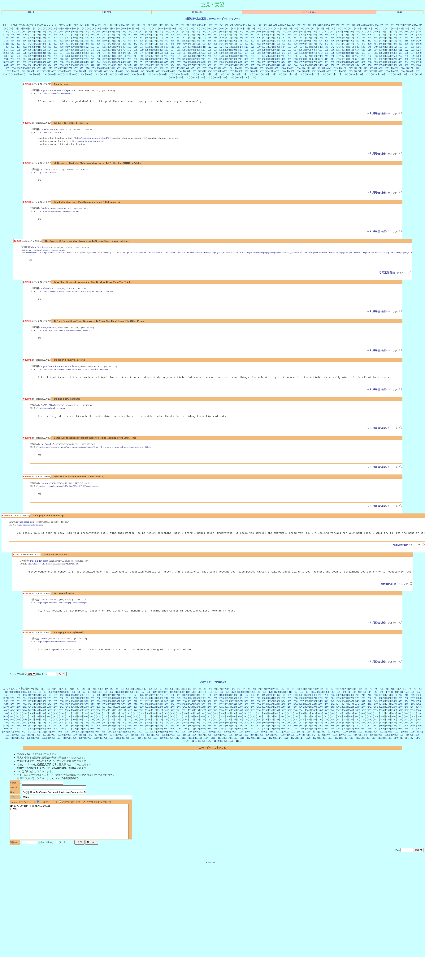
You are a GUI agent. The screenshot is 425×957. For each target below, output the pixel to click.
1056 (223, 71)
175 (166, 31)
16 (133, 25)
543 (339, 46)
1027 (8, 71)
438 (111, 43)
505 (105, 46)
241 (154, 34)
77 (11, 28)
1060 (253, 71)
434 (86, 43)
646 (135, 52)
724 (197, 55)
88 (64, 28)
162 (86, 31)
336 (320, 37)
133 (326, 28)
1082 (416, 71)
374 (135, 40)
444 (148, 43)
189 (252, 31)
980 (100, 68)
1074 (357, 71)
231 (92, 34)
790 (185, 59)
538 (308, 46)
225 (55, 34)
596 (246, 49)
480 (369, 43)
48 (289, 25)
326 (259, 37)
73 (411, 25)
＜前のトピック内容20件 (212, 690)
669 (277, 52)
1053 (201, 71)
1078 (387, 71)
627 (18, 52)
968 (26, 68)
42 (260, 25)
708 (99, 55)
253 (228, 34)
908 (74, 65)
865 (228, 62)
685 (376, 52)
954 (357, 65)
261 (277, 34)
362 (61, 40)
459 (240, 43)
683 (363, 52)
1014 (327, 68)
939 (265, 65)
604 (296, 49)
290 (37, 37)
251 (216, 34)
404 (320, 40)
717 (154, 55)
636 (74, 52)
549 (376, 46)
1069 (320, 71)
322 (234, 37)
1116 (249, 74)
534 (283, 46)
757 (400, 55)
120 (246, 28)
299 (92, 37)
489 (6, 46)
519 (191, 46)
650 (160, 52)
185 (228, 31)
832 (25, 62)
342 (357, 37)
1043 (127, 71)
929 (203, 65)
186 (234, 31)
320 (222, 37)
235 (117, 34)
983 (118, 68)
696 (25, 55)
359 (43, 40)
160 (74, 31)
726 (209, 55)
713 (129, 55)
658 (209, 52)
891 (388, 62)
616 (369, 49)
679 (339, 52)
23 (167, 25)
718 (160, 55)
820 (369, 59)
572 (99, 49)
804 (271, 59)
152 (25, 31)
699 (43, 55)
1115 (242, 74)
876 (295, 62)
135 (338, 28)
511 (142, 46)
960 (394, 65)
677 (326, 52)
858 (185, 62)
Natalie (44, 170)
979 (94, 68)
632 (49, 52)
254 (234, 34)
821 (376, 59)
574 (111, 49)
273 (351, 34)
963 (412, 65)
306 (135, 37)
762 (12, 59)
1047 (156, 71)
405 (326, 40)
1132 (366, 74)
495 (43, 46)
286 (12, 37)
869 (252, 62)
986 (137, 68)
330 (283, 37)
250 (209, 34)
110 (185, 28)
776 (99, 59)
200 (320, 31)
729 (228, 55)
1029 (23, 71)
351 (412, 37)
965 (7, 68)
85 (50, 28)
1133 (374, 74)
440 (123, 43)
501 (80, 46)
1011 (305, 68)
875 (289, 62)
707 (92, 55)
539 (314, 46)
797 (228, 59)
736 (271, 55)
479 (363, 43)
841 (80, 62)
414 (382, 40)
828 (419, 59)
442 (135, 43)
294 (61, 37)
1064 (283, 71)
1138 (410, 74)
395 (265, 40)
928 (197, 65)
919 (142, 65)
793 (203, 59)
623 (412, 49)
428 (49, 43)
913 (104, 65)
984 (124, 68)
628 (25, 52)
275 (363, 34)
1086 (29, 74)
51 (304, 25)
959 (388, 65)
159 (68, 31)
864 (222, 62)
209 (376, 31)
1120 (278, 74)
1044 (134, 71)
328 (271, 37)
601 (277, 49)
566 (61, 49)
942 (283, 65)
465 (277, 43)
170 (135, 31)
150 (12, 31)
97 (108, 28)
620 (394, 49)
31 (206, 25)
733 (252, 55)
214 (406, 31)
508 (123, 46)
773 (80, 59)
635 (68, 52)
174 (160, 31)
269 (326, 34)
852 (148, 62)
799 (240, 59)
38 (240, 25)
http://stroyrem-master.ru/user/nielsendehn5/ (57, 649)
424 (25, 43)
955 (363, 65)
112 (197, 28)
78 (16, 28)
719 (166, 55)
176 (172, 31)
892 (394, 62)
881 (326, 62)
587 (191, 49)
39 (245, 25)
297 (80, 37)
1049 (171, 71)
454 (209, 43)
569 (80, 49)
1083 (6, 74)
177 (179, 31)
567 (68, 49)
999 (217, 68)
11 (108, 25)
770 (61, 59)
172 (148, 31)
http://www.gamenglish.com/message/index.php (58, 212)
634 (61, 52)
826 (406, 59)
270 (333, 34)
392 (246, 40)
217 (6, 34)
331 (289, 37)
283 (413, 34)
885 (351, 62)
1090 (58, 74)
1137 (403, 74)
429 (55, 43)
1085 (21, 74)
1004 (253, 68)
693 (6, 55)
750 (357, 55)
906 (61, 65)
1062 (268, 71)
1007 (275, 68)
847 (117, 62)
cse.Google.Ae (48, 448)
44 (269, 25)
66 (377, 25)
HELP (31, 12)
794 (209, 59)
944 (295, 65)
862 (209, 62)
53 (313, 25)
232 (98, 34)
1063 (275, 71)
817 (351, 59)
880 (320, 62)
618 (382, 49)
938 (259, 65)
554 (406, 46)
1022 (387, 68)
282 (406, 34)
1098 (118, 74)
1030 (30, 71)
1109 (199, 74)
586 (185, 49)
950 (333, 65)
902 (37, 65)
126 (283, 28)
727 (215, 55)
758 (406, 55)
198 (308, 31)
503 (92, 46)
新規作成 (106, 12)
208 (369, 31)
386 (209, 40)
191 (265, 31)
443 (142, 43)
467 (289, 43)
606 (308, 49)
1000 (223, 68)
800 (246, 59)
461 (252, 43)
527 (240, 46)
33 (216, 25)
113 (203, 28)
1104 (162, 74)
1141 (179, 77)
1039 (97, 71)
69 (392, 25)
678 (333, 52)
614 (357, 49)
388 (222, 40)
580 (148, 49)
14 (123, 25)
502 (86, 46)
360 (49, 40)
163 (92, 31)
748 (345, 55)
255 (240, 34)
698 (37, 55)
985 (131, 68)
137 (351, 28)
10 (103, 25)
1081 (409, 71)
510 (135, 46)
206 (357, 31)
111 (191, 28)
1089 (51, 74)
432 (74, 43)
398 (283, 40)
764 (25, 59)
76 (6, 28)
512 (148, 46)
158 (61, 31)
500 (74, 46)
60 (348, 25)
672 (295, 52)
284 (419, 34)
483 (388, 43)
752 (369, 55)
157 (55, 31)
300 (99, 37)
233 (105, 34)
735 (265, 55)
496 (49, 46)
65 (372, 25)
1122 (293, 74)
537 (302, 46)
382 (185, 40)
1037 (82, 71)
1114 (235, 74)
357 (31, 40)
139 (363, 28)
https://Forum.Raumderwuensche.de (59, 369)
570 (86, 49)
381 (179, 40)
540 (320, 46)
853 (154, 62)
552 (394, 46)
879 (314, 62)
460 (246, 43)
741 (302, 55)
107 (167, 28)
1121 (286, 74)
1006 (268, 68)
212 (394, 31)
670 (283, 52)
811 (314, 59)
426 (37, 43)
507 (117, 46)
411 (363, 40)
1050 (179, 71)
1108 (191, 74)
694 (12, 55)
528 (246, 46)
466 (283, 43)
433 (80, 43)
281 (400, 34)
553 (400, 46)
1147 (223, 77)
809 (302, 59)
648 (148, 52)
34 (221, 25)
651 (166, 52)
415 (388, 40)
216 (419, 31)
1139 (418, 74)
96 (103, 28)
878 (308, 62)
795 (216, 59)
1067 (305, 71)
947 (314, 65)
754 (382, 55)
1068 (312, 71)
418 (406, 40)
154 (37, 31)
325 (252, 37)
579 (142, 49)
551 (388, 46)
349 (400, 37)
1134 (381, 74)
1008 (283, 68)
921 (154, 65)
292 (49, 37)
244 (172, 34)
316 (197, 37)
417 (400, 40)
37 (235, 25)
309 (154, 37)
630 (37, 52)
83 (40, 28)
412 (369, 40)
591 (216, 49)
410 (357, 40)
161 (80, 31)
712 (123, 55)
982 (112, 68)
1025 (409, 68)
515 (166, 46)
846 (111, 62)
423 (18, 43)
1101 (140, 74)
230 (86, 34)
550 (382, 46)
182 (209, 31)
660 (222, 52)
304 (123, 37)
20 (152, 25)
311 (166, 37)
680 (345, 52)
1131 (359, 74)
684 (369, 52)
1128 (337, 74)
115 (216, 28)
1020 (372, 68)
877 (302, 62)
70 (397, 25)
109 (179, 28)
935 (240, 65)
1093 (81, 74)
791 (191, 59)
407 (339, 40)
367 (92, 40)
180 (197, 31)
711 (117, 55)
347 (388, 37)
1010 (298, 68)
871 (265, 62)
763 (18, 59)
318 (209, 37)
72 (406, 25)
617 (376, 49)
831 (18, 62)
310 (160, 37)
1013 (320, 68)
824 (394, 59)
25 (177, 25)
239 (142, 34)
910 (86, 65)
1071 (335, 71)
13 (118, 25)
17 (138, 25)
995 (192, 68)
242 (160, 34)
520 (197, 46)
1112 (220, 74)
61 (353, 25)
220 (25, 34)
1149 (238, 77)
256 (246, 34)
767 (43, 59)
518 (185, 46)
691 (413, 52)
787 (166, 59)
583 (166, 49)
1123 (300, 74)
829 (6, 62)
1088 (43, 74)
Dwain (44, 606)
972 (51, 68)
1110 (206, 74)
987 (143, 68)
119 (240, 28)
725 (203, 55)
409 (351, 40)
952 (345, 65)
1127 (330, 74)
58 (338, 25)
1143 (194, 77)
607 (314, 49)
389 (228, 40)
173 (154, 31)
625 (6, 52)
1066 (298, 71)
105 (155, 28)
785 (154, 59)
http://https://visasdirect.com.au (51, 412)
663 (240, 52)
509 (129, 46)
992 (174, 68)
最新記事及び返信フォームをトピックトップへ (212, 18)
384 (197, 40)
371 (117, 40)
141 (375, 28)
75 (421, 25)
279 (388, 34)
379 (166, 40)
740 (295, 55)
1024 (402, 68)
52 (309, 25)
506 (111, 46)
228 (74, 34)
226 (61, 34)
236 (123, 34)
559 (18, 49)
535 (289, 46)
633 (55, 52)
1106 (177, 74)
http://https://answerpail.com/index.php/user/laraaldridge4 (62, 609)
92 (84, 28)
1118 (264, 74)
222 (37, 34)
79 (20, 28)
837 (55, 62)
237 (129, 34)
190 (259, 31)
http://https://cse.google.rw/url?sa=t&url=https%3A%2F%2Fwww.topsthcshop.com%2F (75, 293)
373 (129, 40)
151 (18, 31)
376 (148, 40)
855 (166, 62)
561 (31, 49)
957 (376, 65)
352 (419, 37)
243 (166, 34)
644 (123, 52)
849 (129, 62)
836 (49, 62)
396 (271, 40)
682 (357, 52)
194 (283, 31)
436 (98, 43)
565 (55, 49)
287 (18, 37)
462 (259, 43)
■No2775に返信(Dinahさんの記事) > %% (76, 833)
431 (68, 43)
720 (172, 55)
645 (129, 52)
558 (12, 49)
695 (18, 55)
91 (79, 28)
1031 (38, 71)
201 (326, 31)
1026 (416, 68)
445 (154, 43)
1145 (208, 77)
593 (228, 49)
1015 (335, 68)
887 (363, 62)
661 (228, 52)
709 (105, 55)
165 (105, 31)
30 (201, 25)
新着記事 (197, 12)
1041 (112, 71)
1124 (308, 74)
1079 (394, 71)
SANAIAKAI (48, 409)
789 (179, 59)
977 (81, 68)
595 (240, 49)
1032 (45, 71)
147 (412, 28)
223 (43, 34)
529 (252, 46)
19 (147, 25)
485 (400, 43)
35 (226, 25)
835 (43, 62)
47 (284, 25)
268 (320, 34)
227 (68, 34)
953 (351, 65)
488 (419, 43)
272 (345, 34)
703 (68, 55)
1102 (147, 74)
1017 (350, 68)
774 (86, 59)
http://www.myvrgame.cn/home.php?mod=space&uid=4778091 (65, 333)
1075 (364, 71)
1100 (133, 74)
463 (265, 43)
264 (295, 34)
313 (178, 37)
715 (142, 55)
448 (172, 43)
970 (38, 68)
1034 (60, 71)
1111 (213, 74)
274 (357, 34)
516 (172, 46)
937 (252, 65)
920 (148, 65)
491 (18, 46)
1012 (312, 68)
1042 (119, 71)
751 (363, 55)
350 (406, 37)
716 (148, 55)
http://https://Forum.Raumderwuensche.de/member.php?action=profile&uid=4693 (73, 372)
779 (117, 59)
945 (302, 65)
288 (25, 37)
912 (98, 65)
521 (203, 46)
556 (419, 46)
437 (105, 43)
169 (129, 31)
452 (197, 43)
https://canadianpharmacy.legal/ (88, 141)
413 (376, 40)
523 (215, 46)
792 (197, 59)
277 (376, 34)
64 (367, 25)
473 (326, 43)
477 (351, 43)
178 (185, 31)
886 (357, 62)
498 (61, 46)
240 (148, 34)
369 (105, 40)
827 (412, 59)
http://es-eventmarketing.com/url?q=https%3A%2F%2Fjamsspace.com (68, 491)
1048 (164, 71)
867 (240, 62)
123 (264, 28)
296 (74, 37)
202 (333, 31)
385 (203, 40)
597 (252, 49)
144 (394, 28)
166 (111, 31)
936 (246, 65)
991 (168, 68)
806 (283, 59)
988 (149, 68)
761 (6, 59)
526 (234, 46)
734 (259, 55)
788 (172, 59)
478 (357, 43)
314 (185, 37)
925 (178, 65)
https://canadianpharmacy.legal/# (92, 138)
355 (18, 40)
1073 (350, 71)
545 (351, 46)
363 (68, 40)
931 (215, 65)
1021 (379, 68)
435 (92, 43)
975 (69, 68)
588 (197, 49)
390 (234, 40)
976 (75, 68)
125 (277, 28)
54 (318, 25)
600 (271, 49)
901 (31, 65)
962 (406, 65)
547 (363, 46)
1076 (372, 71)
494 (37, 46)
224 (49, 34)
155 (43, 31)
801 (252, 59)
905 (55, 65)
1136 (396, 74)
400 (296, 40)
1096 (103, 74)
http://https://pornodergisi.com (30, 530)
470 (308, 43)
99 (118, 28)
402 (308, 40)
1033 (52, 71)
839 (68, 62)
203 (339, 31)
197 (302, 31)
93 (89, 28)
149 (6, 31)
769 (55, 59)
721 (178, 55)
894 (406, 62)
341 (351, 37)
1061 (260, 71)
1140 (172, 77)
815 (339, 59)
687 (388, 52)
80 (25, 28)
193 (277, 31)
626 (12, 52)
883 (339, 62)
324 (246, 37)
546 (357, 46)
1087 (36, 74)
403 (314, 40)
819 (363, 59)
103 (142, 28)
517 (178, 46)
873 (277, 62)
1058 (238, 71)
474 (333, 43)
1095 (96, 74)
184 (222, 31)
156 (49, 31)
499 (68, 46)
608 (320, 49)
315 (191, 37)
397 (277, 40)
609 (326, 49)
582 (160, 49)
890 (382, 62)
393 (252, 40)
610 (333, 49)
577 (129, 49)
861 (203, 62)
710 (111, 55)
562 (37, 49)
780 (123, 59)
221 (31, 34)
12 (113, 25)
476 (345, 43)
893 (400, 62)
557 (6, 49)
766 (37, 59)
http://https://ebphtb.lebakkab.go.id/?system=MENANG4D (53, 570)
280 (394, 34)
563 (43, 49)
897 (6, 65)
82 (35, 28)
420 (419, 40)
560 (25, 49)
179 (191, 31)
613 (351, 49)
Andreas (45, 290)
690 (406, 52)
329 (277, 37)
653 (178, 52)
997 (204, 68)
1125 (315, 74)
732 (246, 55)
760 (419, 55)
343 (363, 37)
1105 (169, 74)
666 (259, 52)
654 (185, 52)
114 (209, 28)
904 (49, 65)
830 (12, 62)
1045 (142, 71)
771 (68, 59)
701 (55, 55)
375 (142, 40)
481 (376, 43)
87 (59, 28)
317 (203, 37)
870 (259, 62)
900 (25, 65)
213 (400, 31)
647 (142, 52)
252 (222, 34)
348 (394, 37)
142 (381, 28)
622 (406, 49)
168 (123, 31)
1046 (149, 71)
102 (136, 28)
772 (74, 59)
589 (203, 49)
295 (68, 37)
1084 (14, 74)
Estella (44, 209)
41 (255, 25)
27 (186, 25)
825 (400, 59)
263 (289, 34)
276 (369, 34)
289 (31, 37)
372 (123, 40)
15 (128, 25)
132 (320, 28)
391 (240, 40)
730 (234, 55)
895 (413, 62)
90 (74, 28)
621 (400, 49)
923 (166, 65)
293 (55, 37)
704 (74, 55)
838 (61, 62)
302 (111, 37)
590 (209, 49)
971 (44, 68)
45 (274, 25)
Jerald (44, 646)
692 (419, 52)
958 (382, 65)
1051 (186, 71)
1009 (290, 68)
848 (123, 62)
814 (333, 59)
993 (180, 68)
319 (215, 37)
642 (111, 52)
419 (412, 40)
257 (252, 34)
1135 (388, 74)
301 (105, 37)
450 (185, 43)
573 (105, 49)
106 (161, 28)
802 (259, 59)
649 (154, 52)
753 (376, 55)
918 (135, 65)
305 (129, 37)
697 (31, 55)
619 (388, 49)
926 (185, 65)
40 (250, 25)
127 (289, 28)
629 (31, 52)
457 (228, 43)
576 (123, 49)
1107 (184, 74)
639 (92, 52)
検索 (399, 12)
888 (369, 62)
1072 (342, 71)
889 (376, 62)
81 (30, 28)
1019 (364, 68)
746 (333, 55)
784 (148, 59)
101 (130, 28)
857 (178, 62)
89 (69, 28)
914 (111, 65)
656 (197, 52)
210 (382, 31)
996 (198, 68)
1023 (394, 68)
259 (265, 34)
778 (111, 59)
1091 (66, 74)
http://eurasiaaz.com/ (47, 173)
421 (6, 43)
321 (228, 37)
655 (191, 52)
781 (129, 59)
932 (222, 65)
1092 (73, 74)
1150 (245, 77)
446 (160, 43)
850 (135, 62)
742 (308, 55)
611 (339, 49)
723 (191, 55)
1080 (402, 71)
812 (320, 59)
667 (265, 52)
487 (413, 43)
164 (99, 31)
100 (124, 28)
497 (55, 46)
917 (129, 65)
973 (57, 68)
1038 (90, 71)
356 (25, 40)
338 (333, 37)
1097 (110, 74)
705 (80, 55)
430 (61, 43)
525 (228, 46)
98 (113, 28)
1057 (231, 71)
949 (326, 65)
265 (302, 34)
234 (111, 34)
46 (279, 25)
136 (344, 28)
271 (339, 34)
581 (154, 49)
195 (289, 31)
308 (148, 37)
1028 (15, 71)
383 (191, 40)
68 (387, 25)
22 (162, 25)
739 (289, 55)
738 (283, 55)
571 (92, 49)
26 (182, 25)
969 (32, 68)
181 (203, 31)
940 (271, 65)
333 (302, 37)
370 (111, 40)
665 (252, 52)
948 (320, 65)
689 (400, 52)
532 (271, 46)
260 (271, 34)
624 (419, 49)
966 (13, 68)
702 (61, 55)
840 (74, 62)
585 (179, 49)
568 (74, 49)
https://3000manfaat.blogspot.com (58, 90)
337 (326, 37)
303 (117, 37)
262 (283, 34)
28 (191, 25)
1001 (231, 68)
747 (339, 55)
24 (172, 25)
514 (160, 46)
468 (295, 43)
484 (394, 43)
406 (333, 40)
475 (339, 43)
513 (154, 46)
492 (25, 46)
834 (37, 62)
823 (388, 59)
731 (240, 55)
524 (222, 46)
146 (406, 28)
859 (191, 62)
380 (172, 40)
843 (92, 62)
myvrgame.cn (47, 330)
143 (387, 28)
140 (369, 28)
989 (155, 68)
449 (178, 43)
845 (105, 62)
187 (240, 31)
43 (265, 25)
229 (80, 34)
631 (43, 52)
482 (382, 43)
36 (230, 25)
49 (294, 25)
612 (345, 49)
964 (419, 65)
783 (142, 59)
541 (326, 46)
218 (12, 34)
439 (117, 43)
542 (333, 46)
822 (382, 59)
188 (246, 31)
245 (178, 34)
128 (295, 28)
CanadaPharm (48, 129)
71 (401, 25)
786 (160, 59)
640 (98, 52)
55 (323, 25)
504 (99, 46)
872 (271, 62)
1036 (75, 71)
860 (197, 62)
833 (31, 62)
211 (388, 31)
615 (363, 49)
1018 (357, 68)
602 (283, 49)
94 (94, 28)
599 (265, 49)
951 (339, 65)
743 (314, 55)
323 (240, 37)
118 (234, 28)
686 (382, 52)
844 (98, 62)
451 (191, 43)
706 (86, 55)
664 (246, 52)
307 (142, 37)
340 (345, 37)
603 (289, 49)
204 (345, 31)
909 (80, 65)
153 (31, 31)
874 (283, 62)
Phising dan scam (39, 567)
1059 (246, 71)
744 (320, 55)
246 (185, 34)
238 (135, 34)
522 (209, 46)
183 (216, 31)
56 (328, 25)
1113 (228, 74)
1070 (327, 71)
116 (222, 28)
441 (129, 43)
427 (43, 43)
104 (148, 28)
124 (270, 28)
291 (43, 37)
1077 (379, 71)
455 (216, 43)
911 (92, 65)
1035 (67, 71)
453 (203, 43)
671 (289, 52)
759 (412, 55)
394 (259, 40)
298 (86, 37)
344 (369, 37)
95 (99, 28)
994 (186, 68)
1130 (352, 74)
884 (345, 62)
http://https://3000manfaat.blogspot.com (55, 93)
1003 (246, 68)
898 (12, 65)
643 (117, 52)
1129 (344, 74)
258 (259, 34)
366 (86, 40)
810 (308, 59)
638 (86, 52)
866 (234, 62)
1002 (238, 68)
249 (203, 34)
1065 (290, 71)
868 (246, 62)
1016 (342, 68)
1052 (194, 71)
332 (295, 37)
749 (351, 55)
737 (277, 55)
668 (271, 52)
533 (277, 46)
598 (259, 49)
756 (394, 55)
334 (308, 37)
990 (161, 68)
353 (6, 40)
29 (196, 25)
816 (345, 59)
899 (18, 65)
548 (369, 46)
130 (308, 28)
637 (80, 52)
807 (289, 59)
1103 (155, 74)
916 (123, 65)
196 (296, 31)
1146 (216, 77)
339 (339, 37)
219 (18, 34)
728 (222, 55)
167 (117, 31)
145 (400, 28)
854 (160, 62)
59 (343, 25)
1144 (201, 77)
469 (302, 43)
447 (166, 43)
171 (142, 31)
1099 (125, 74)
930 (209, 65)
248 (197, 34)
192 (271, 31)
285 (6, 37)
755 (388, 55)
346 (382, 37)
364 (74, 40)
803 (265, 59)
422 (12, 43)
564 (49, 49)
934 (234, 65)
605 (302, 49)
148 (418, 28)
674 (308, 52)
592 (222, 49)
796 (222, 59)
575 (117, 49)
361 (55, 40)
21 (157, 25)
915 (117, 65)
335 (314, 37)
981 (106, 68)
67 (382, 25)
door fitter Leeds (39, 248)
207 (363, 31)
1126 (322, 74)
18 (142, 25)
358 (37, 40)
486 (406, 43)
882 (333, 62)
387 (216, 40)
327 (265, 37)
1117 (257, 74)
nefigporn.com (27, 527)
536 (295, 46)
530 (259, 46)
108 (173, 28)
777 (105, 59)
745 (326, 55)
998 (211, 68)
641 (105, 52)
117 (228, 28)
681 (351, 52)
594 (234, 49)
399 (289, 40)
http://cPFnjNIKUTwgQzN (49, 133)
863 (216, 62)
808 (296, 59)
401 (302, 40)
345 (376, 37)
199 (314, 31)
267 (314, 34)
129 (301, 28)
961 (400, 65)
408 (345, 40)
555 (412, 46)
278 (382, 34)
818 (357, 59)
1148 (230, 77)
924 (172, 65)
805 (277, 59)
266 (308, 34)
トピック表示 (309, 12)
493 (31, 46)
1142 (186, 77)
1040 (104, 71)
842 (86, 62)
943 (289, 65)
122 (258, 28)
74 (416, 25)
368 (99, 40)
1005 (260, 68)
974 (63, 68)
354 (12, 40)
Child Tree (211, 877)
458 (234, 43)
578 (135, 49)
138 (357, 28)
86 (55, 28)
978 (87, 68)
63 (362, 25)
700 (49, 55)
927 (191, 65)
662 (234, 52)
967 (20, 68)
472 (320, 43)
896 (419, 62)
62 (357, 25)
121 (252, 28)
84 (45, 28)
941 (277, 65)
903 (43, 65)
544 (345, 46)
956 (369, 65)
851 (142, 62)
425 (31, 43)
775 (92, 59)
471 (314, 43)
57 (333, 25)
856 (172, 62)
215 (412, 31)
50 (299, 25)
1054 (208, 71)
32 (211, 25)
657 (203, 52)
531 (265, 46)
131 (314, 28)
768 (49, 59)
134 (332, 28)
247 (191, 34)
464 (271, 43)
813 (326, 59)
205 (351, 31)
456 (222, 43)
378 (160, 40)
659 (216, 52)
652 (172, 52)
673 (302, 52)
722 (185, 55)
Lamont (44, 488)
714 (135, 55)
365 (80, 40)
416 (394, 40)
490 (12, 46)
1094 (88, 74)
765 (31, 59)
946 (308, 65)
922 (160, 65)
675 (314, 52)
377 (154, 40)
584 (172, 49)
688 (394, 52)
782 (135, 59)
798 (234, 59)
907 (68, 65)
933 (228, 65)
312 (172, 37)
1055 (216, 71)
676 (320, 52)
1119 (271, 74)
